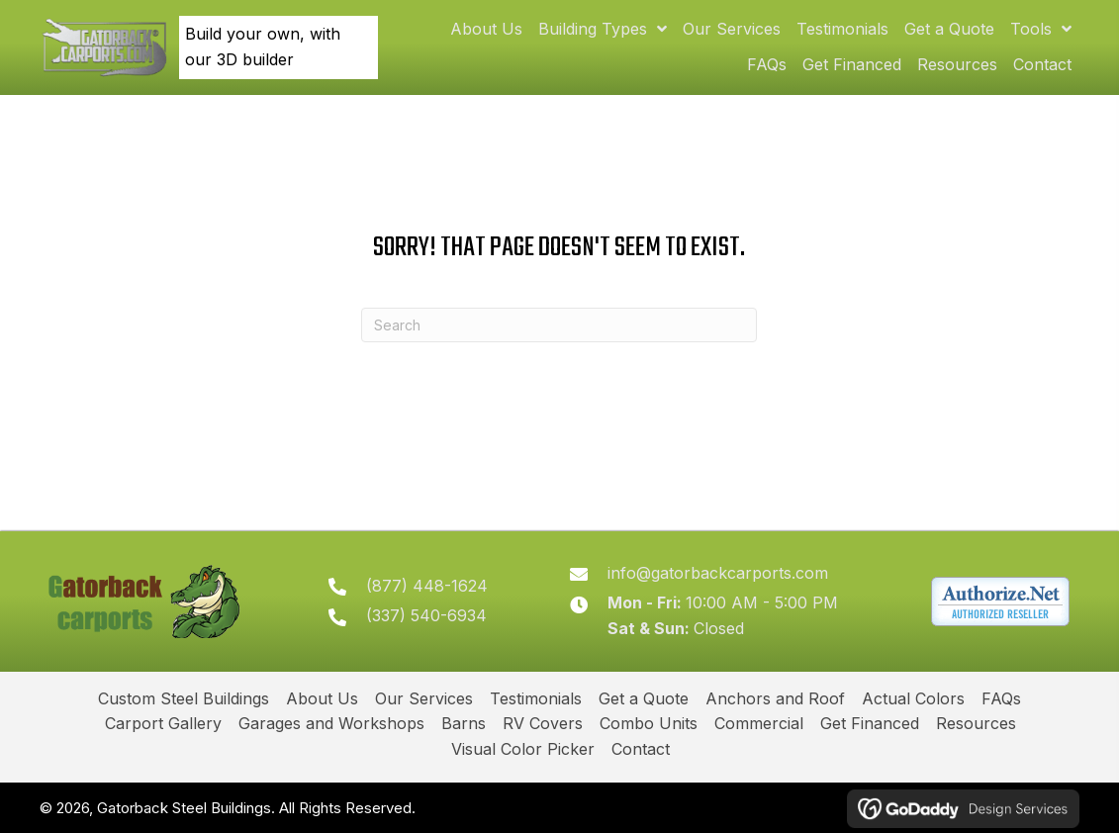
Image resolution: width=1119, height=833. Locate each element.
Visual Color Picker (523, 749)
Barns (463, 723)
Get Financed (869, 723)
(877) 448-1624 (435, 586)
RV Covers (543, 723)
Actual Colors (913, 698)
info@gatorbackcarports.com (721, 573)
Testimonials (536, 698)
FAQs (1001, 698)
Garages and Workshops (331, 723)
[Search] (559, 325)
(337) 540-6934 (434, 615)
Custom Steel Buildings (183, 698)
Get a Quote (644, 698)
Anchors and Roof (775, 698)
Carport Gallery (163, 723)
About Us (322, 698)
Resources (976, 723)
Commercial (758, 723)
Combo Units (649, 723)
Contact (640, 749)
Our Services (424, 698)
